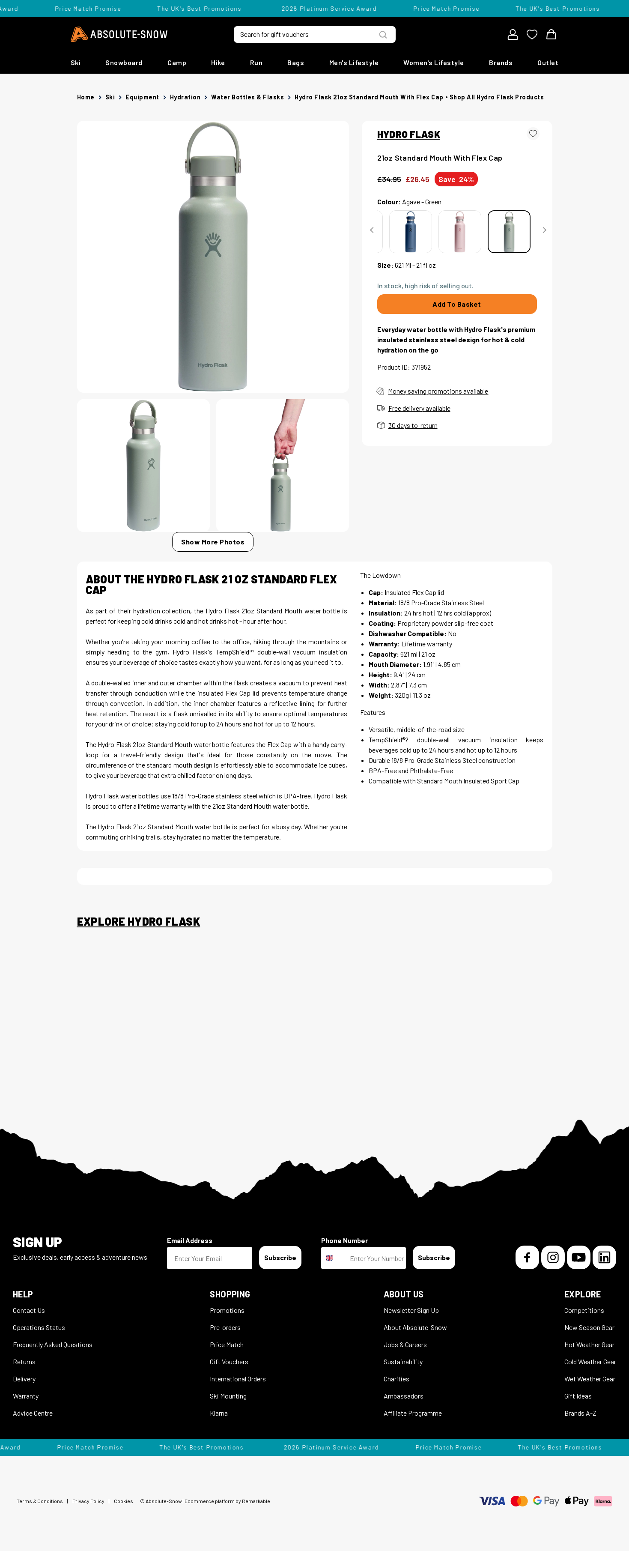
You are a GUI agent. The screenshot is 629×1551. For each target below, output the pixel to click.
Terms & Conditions (40, 1501)
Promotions (227, 1310)
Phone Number (344, 1240)
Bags (295, 62)
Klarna (219, 1413)
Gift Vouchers (229, 1361)
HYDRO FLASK (408, 134)
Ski (76, 62)
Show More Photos (212, 542)
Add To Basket (456, 304)
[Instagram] (553, 1257)
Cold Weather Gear (590, 1361)
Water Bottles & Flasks (247, 97)
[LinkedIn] (604, 1257)
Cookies (123, 1501)
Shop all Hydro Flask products (497, 97)
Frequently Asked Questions (52, 1344)
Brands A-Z (580, 1413)
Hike (218, 62)
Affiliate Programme (413, 1413)
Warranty (26, 1396)
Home (86, 97)
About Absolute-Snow (415, 1327)
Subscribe (280, 1257)
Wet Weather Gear (589, 1379)
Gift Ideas (578, 1396)
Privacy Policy (88, 1501)
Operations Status (39, 1327)
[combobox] (334, 1258)
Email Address (189, 1240)
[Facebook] (527, 1257)
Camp (176, 62)
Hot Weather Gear (589, 1344)
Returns (24, 1361)
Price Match (227, 1344)
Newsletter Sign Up (411, 1310)
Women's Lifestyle (433, 62)
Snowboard (124, 62)
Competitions (584, 1310)
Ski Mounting (228, 1396)
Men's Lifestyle (354, 62)
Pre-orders (225, 1327)
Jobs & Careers (405, 1344)
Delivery (24, 1379)
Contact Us (29, 1310)
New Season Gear (589, 1327)
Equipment (142, 97)
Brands (501, 62)
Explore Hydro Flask (138, 921)
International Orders (238, 1379)
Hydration (185, 97)
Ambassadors (403, 1396)
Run (256, 62)
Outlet (547, 62)
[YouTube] (578, 1257)
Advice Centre (33, 1413)
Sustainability (403, 1361)
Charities (396, 1379)
